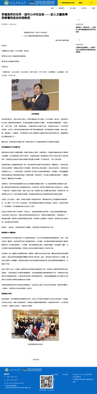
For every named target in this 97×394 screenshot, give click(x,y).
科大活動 (65, 374)
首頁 (52, 8)
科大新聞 (55, 374)
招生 (53, 379)
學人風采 (73, 8)
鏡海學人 (62, 8)
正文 (93, 8)
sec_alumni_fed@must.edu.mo (15, 383)
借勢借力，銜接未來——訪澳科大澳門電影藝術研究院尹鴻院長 (85, 30)
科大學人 (84, 8)
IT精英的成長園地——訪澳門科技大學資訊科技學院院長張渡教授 (85, 50)
